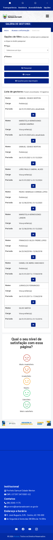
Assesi (16, 536)
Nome (8, 57)
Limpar (26, 74)
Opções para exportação (26, 81)
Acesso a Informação (20, 30)
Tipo (7, 46)
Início (6, 30)
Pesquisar (26, 68)
